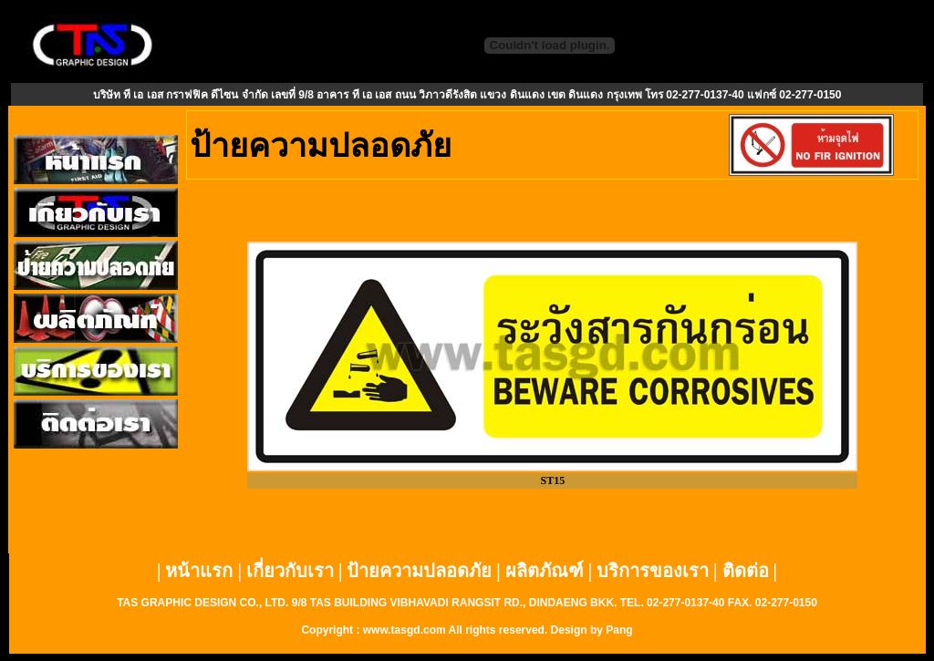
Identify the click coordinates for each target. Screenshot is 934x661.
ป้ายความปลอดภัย (419, 571)
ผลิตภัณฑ (544, 571)
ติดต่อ (745, 571)
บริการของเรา (653, 571)
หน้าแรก (199, 571)
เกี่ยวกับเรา (290, 571)
